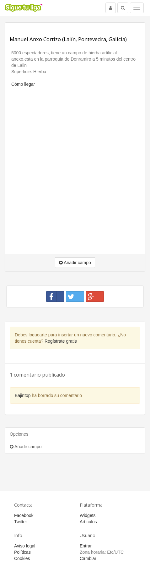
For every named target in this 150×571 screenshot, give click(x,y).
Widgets (88, 515)
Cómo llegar (23, 84)
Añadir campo (26, 446)
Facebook (23, 515)
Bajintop (23, 395)
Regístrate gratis (61, 341)
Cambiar (88, 558)
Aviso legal (24, 545)
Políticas (22, 552)
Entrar (86, 545)
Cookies (22, 558)
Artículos (88, 521)
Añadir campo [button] (75, 262)
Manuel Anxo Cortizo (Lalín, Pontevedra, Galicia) (68, 39)
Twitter (20, 521)
